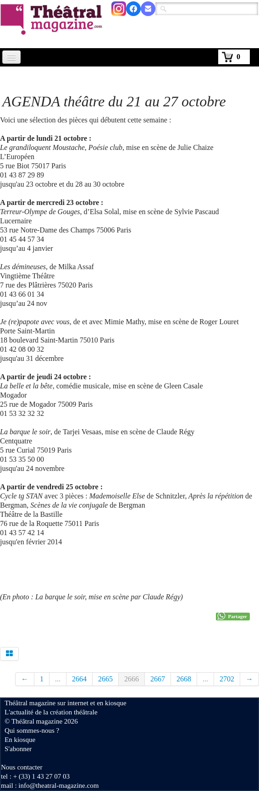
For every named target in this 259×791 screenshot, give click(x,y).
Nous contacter (21, 767)
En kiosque (20, 739)
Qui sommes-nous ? (32, 730)
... (58, 679)
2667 (157, 679)
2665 (105, 679)
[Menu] (11, 57)
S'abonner (18, 748)
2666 (131, 679)
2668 (183, 679)
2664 (79, 679)
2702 (227, 679)
